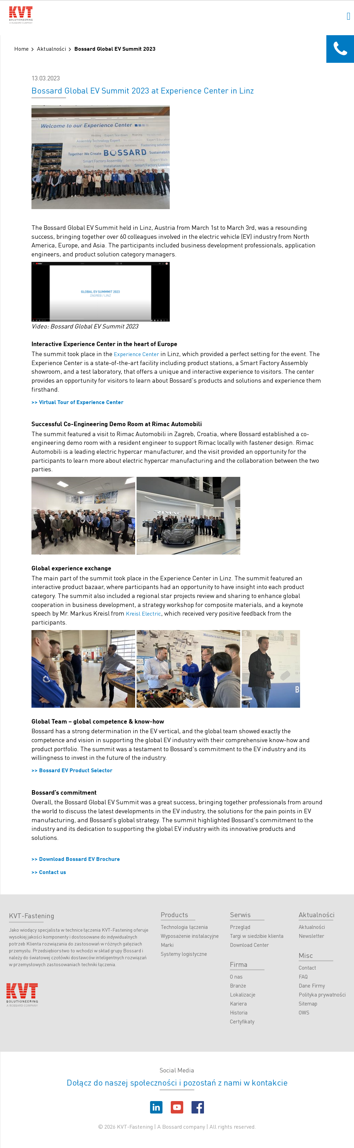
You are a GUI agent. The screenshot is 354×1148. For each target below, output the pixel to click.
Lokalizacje (242, 995)
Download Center (249, 945)
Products (174, 914)
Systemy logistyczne (184, 954)
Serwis (240, 914)
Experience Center (136, 353)
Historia (239, 1013)
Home (21, 48)
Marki (167, 945)
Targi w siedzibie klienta (256, 936)
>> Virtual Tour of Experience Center (77, 402)
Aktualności (51, 48)
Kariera (238, 1004)
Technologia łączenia (184, 927)
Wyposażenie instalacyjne (190, 936)
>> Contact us (48, 872)
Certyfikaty (242, 1022)
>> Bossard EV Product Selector (71, 771)
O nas (236, 977)
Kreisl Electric (143, 613)
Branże (238, 986)
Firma (239, 964)
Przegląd (240, 927)
